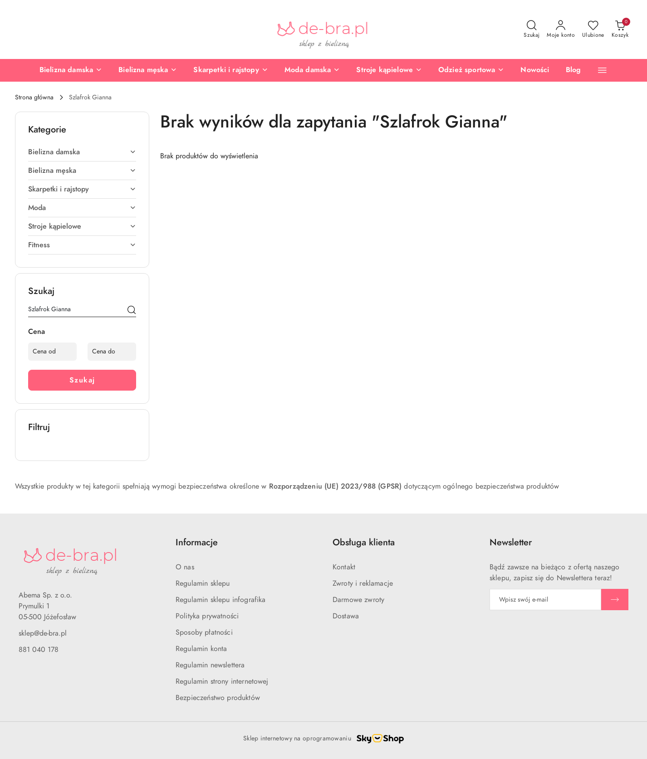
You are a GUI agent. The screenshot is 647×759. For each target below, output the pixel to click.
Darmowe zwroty (358, 600)
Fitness (82, 245)
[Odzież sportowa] (471, 70)
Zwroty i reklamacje (363, 583)
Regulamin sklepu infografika (220, 600)
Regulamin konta (201, 649)
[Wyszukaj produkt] (82, 310)
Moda (82, 208)
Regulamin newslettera (210, 665)
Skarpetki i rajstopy (82, 189)
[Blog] (573, 70)
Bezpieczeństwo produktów (218, 698)
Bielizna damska (82, 152)
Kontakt (344, 567)
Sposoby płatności (204, 632)
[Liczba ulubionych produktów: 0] (593, 29)
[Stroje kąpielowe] (389, 70)
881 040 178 (39, 650)
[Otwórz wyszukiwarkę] (531, 29)
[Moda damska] (312, 70)
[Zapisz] (614, 599)
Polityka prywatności (207, 616)
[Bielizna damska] (71, 70)
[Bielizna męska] (148, 70)
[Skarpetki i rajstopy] (230, 70)
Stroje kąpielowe (82, 226)
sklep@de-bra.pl (43, 633)
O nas (185, 567)
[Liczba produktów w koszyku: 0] (620, 29)
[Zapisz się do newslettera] (545, 599)
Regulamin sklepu (203, 583)
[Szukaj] (131, 311)
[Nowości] (535, 70)
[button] (602, 70)
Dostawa (346, 616)
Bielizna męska (82, 171)
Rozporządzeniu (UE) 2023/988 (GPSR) (335, 486)
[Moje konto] (560, 29)
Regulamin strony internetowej (222, 681)
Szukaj (82, 380)
